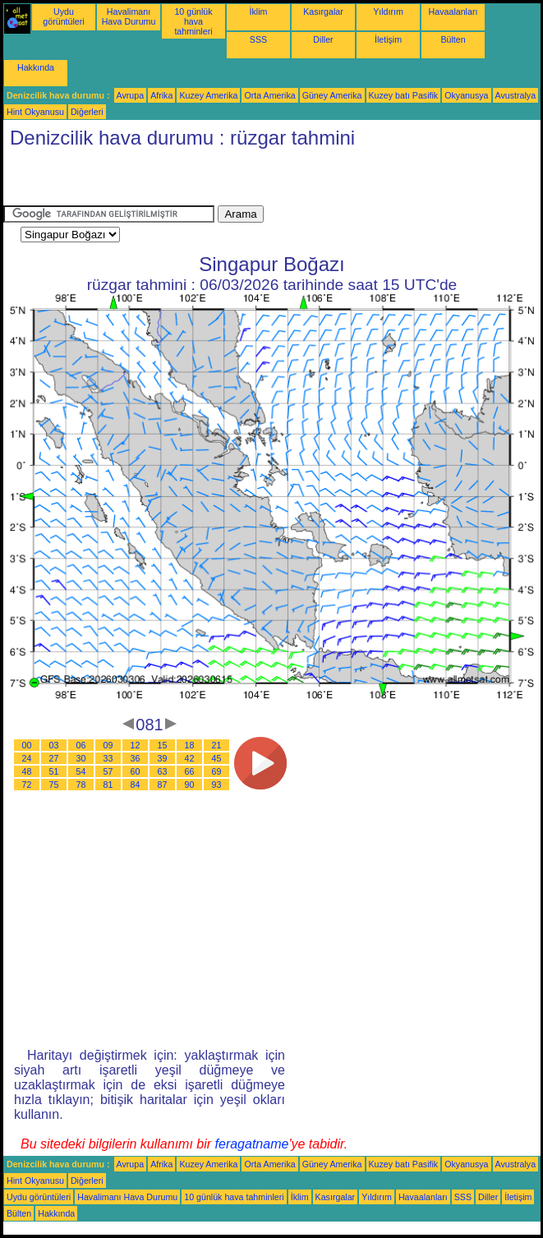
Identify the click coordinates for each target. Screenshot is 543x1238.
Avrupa (131, 95)
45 (217, 758)
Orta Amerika (269, 95)
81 (108, 784)
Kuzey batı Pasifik (404, 95)
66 (190, 771)
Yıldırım (388, 11)
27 (54, 758)
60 (135, 771)
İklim (259, 11)
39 (163, 758)
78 (81, 784)
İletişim (388, 39)
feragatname (252, 1144)
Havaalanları (453, 11)
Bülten (452, 39)
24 (27, 758)
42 (190, 758)
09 (108, 745)
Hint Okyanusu (35, 112)
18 (190, 745)
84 (135, 784)
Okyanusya (466, 95)
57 (108, 771)
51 (54, 771)
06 (81, 745)
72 (27, 784)
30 (81, 758)
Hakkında (35, 67)
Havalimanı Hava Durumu (129, 16)
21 (217, 745)
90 (190, 784)
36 (135, 758)
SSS (258, 39)
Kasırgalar (323, 11)
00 (27, 745)
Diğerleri (87, 112)
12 (135, 745)
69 (217, 771)
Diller (323, 39)
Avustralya (515, 95)
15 (163, 745)
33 (108, 758)
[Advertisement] (195, 180)
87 (163, 784)
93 (217, 784)
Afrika (161, 95)
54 (81, 771)
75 (54, 784)
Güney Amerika (332, 95)
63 (163, 771)
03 (54, 745)
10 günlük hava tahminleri (193, 21)
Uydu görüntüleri (63, 16)
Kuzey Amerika (208, 95)
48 (27, 771)
